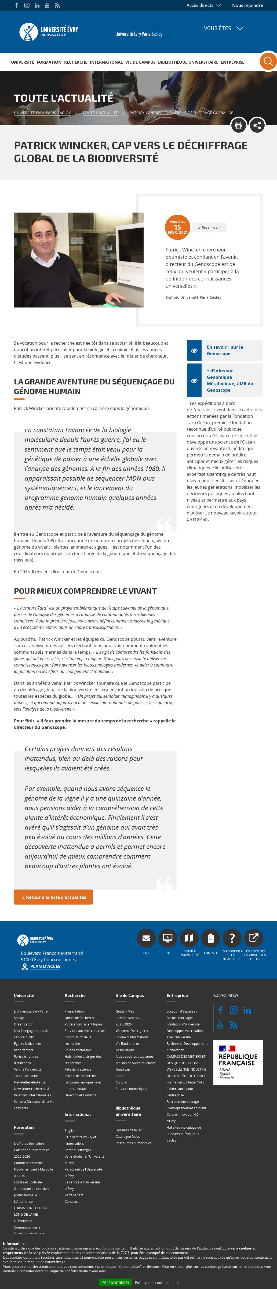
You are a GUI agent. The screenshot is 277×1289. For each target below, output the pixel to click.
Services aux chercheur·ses (85, 1030)
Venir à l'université (28, 1069)
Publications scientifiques (83, 1024)
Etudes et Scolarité (28, 1182)
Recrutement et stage (183, 1101)
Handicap (123, 1069)
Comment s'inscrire (28, 1163)
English (70, 1130)
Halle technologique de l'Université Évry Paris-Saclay (184, 1134)
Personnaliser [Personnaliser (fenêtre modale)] (115, 1282)
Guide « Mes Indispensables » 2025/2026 (128, 1018)
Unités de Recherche (80, 1018)
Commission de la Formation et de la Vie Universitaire (30, 1234)
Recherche (75, 62)
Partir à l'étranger (78, 1150)
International (106, 62)
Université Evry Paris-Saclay (42, 112)
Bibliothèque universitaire (188, 62)
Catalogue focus (128, 1136)
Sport (120, 1076)
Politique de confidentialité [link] (156, 1282)
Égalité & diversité (27, 1043)
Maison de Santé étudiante (136, 1063)
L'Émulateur (23, 1221)
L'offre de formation (29, 1143)
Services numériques (131, 1088)
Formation (49, 62)
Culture (121, 1082)
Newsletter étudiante (29, 1082)
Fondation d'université (183, 1024)
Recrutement (23, 1050)
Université (22, 62)
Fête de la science (78, 1069)
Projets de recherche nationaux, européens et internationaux (83, 1082)
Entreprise (232, 62)
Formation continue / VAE (185, 1082)
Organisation (23, 1024)
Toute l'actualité (100, 112)
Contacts (71, 1201)
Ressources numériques (134, 1143)
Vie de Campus (140, 62)
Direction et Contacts (80, 1095)
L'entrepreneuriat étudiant (186, 1108)
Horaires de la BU (129, 1130)
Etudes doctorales (78, 1050)
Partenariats (74, 1195)
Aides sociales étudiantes (135, 1056)
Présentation (74, 1011)
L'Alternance (23, 1201)
